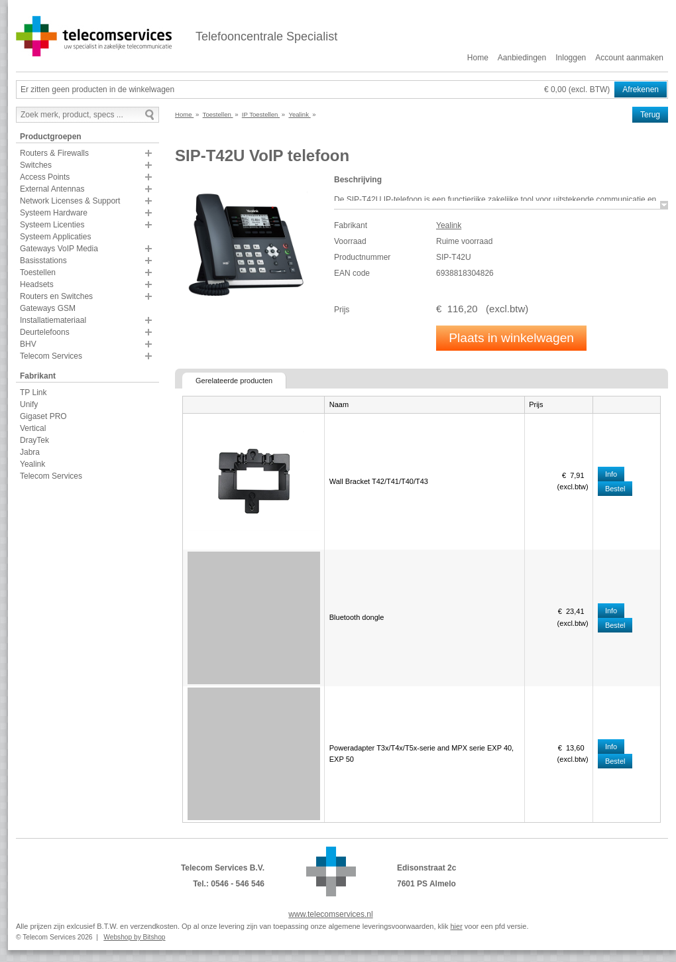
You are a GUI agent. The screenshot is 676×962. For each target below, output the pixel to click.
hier (456, 926)
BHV (28, 344)
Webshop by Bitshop (134, 937)
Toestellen (38, 272)
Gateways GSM (48, 308)
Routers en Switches (56, 296)
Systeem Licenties (52, 224)
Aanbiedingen (522, 57)
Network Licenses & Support (70, 201)
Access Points (45, 177)
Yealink (32, 464)
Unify (29, 404)
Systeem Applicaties (55, 236)
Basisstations (43, 260)
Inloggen (570, 57)
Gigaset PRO (43, 416)
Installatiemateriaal (53, 320)
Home (477, 57)
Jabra (30, 452)
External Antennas (52, 189)
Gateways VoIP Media (59, 248)
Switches (36, 165)
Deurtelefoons (45, 332)
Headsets (37, 284)
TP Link (33, 392)
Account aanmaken (629, 57)
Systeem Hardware (53, 212)
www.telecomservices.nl (330, 914)
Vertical (33, 428)
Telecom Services (51, 356)
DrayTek (34, 440)
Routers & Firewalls (54, 153)
